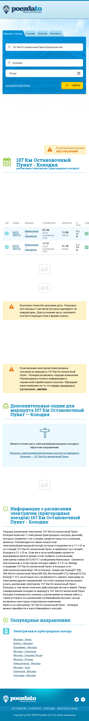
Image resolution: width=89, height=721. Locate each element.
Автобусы (55, 33)
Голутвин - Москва (24, 675)
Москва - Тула (21, 667)
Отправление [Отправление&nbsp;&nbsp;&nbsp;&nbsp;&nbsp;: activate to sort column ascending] (50, 223)
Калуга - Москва (23, 643)
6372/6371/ (17, 234)
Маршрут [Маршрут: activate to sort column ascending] (29, 223)
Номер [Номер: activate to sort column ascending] (16, 223)
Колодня (65, 235)
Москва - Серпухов (24, 651)
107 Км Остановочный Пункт (48, 235)
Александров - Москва (26, 663)
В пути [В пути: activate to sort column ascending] (78, 224)
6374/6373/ (17, 247)
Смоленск (31, 236)
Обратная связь (67, 708)
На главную (19, 708)
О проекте (35, 708)
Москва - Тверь (22, 639)
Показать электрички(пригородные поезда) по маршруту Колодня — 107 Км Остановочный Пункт (44, 455)
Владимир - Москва (25, 647)
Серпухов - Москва (24, 671)
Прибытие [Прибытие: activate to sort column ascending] (67, 223)
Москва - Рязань (23, 659)
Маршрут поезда (12, 33)
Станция (30, 33)
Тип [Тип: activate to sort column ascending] (6, 223)
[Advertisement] (46, 120)
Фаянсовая (31, 231)
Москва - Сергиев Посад (27, 655)
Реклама (49, 708)
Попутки (42, 33)
